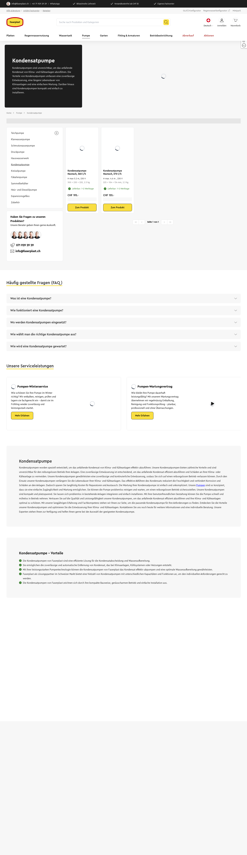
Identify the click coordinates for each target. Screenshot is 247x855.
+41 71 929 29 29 (39, 4)
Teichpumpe (35, 133)
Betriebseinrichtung (161, 35)
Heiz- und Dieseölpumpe (24, 190)
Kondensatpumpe (20, 164)
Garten (104, 35)
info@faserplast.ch (17, 4)
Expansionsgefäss (20, 196)
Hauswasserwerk (20, 158)
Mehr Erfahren (22, 415)
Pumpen (200, 485)
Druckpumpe (17, 152)
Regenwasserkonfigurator (216, 10)
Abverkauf (188, 35)
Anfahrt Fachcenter (31, 11)
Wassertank (65, 35)
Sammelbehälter (19, 183)
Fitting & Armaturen (129, 35)
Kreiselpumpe (18, 171)
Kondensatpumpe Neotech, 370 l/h (112, 172)
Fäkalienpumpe (19, 177)
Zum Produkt (82, 207)
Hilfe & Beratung (13, 11)
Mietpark (237, 11)
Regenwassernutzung (37, 35)
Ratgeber (46, 11)
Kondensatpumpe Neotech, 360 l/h (77, 172)
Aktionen (209, 35)
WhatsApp (55, 4)
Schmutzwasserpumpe (23, 145)
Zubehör (15, 202)
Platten (10, 35)
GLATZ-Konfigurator (192, 11)
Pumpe (86, 35)
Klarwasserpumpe (20, 139)
